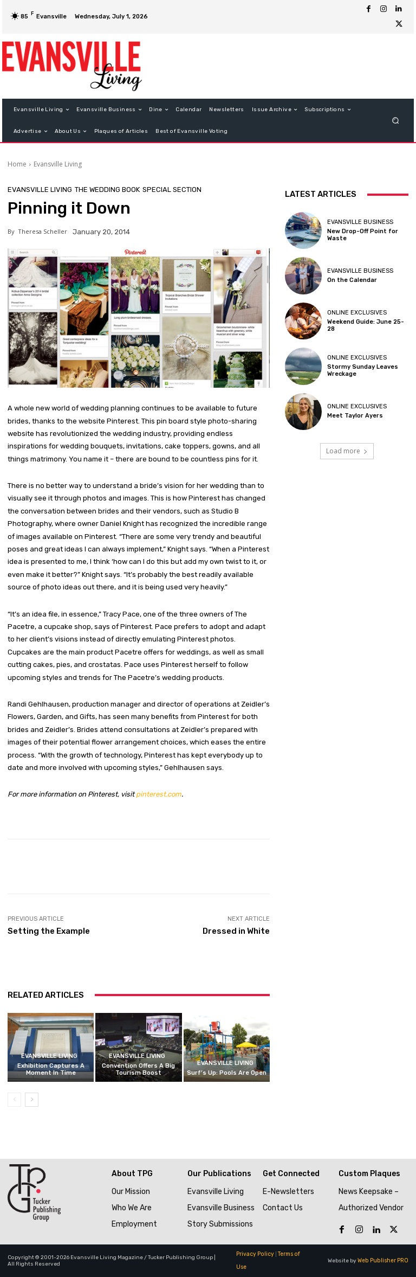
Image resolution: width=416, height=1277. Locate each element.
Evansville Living (58, 164)
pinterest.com (158, 794)
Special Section (172, 189)
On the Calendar (352, 280)
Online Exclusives (357, 313)
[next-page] (31, 1100)
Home (17, 164)
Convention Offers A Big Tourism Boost (138, 1069)
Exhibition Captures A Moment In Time (50, 1069)
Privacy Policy (254, 1254)
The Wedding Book (107, 189)
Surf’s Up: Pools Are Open (226, 1072)
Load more (347, 450)
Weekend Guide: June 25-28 (365, 325)
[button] (395, 120)
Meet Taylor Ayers (355, 415)
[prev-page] (14, 1100)
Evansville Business (360, 222)
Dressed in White (236, 931)
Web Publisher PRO (383, 1260)
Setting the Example (49, 931)
